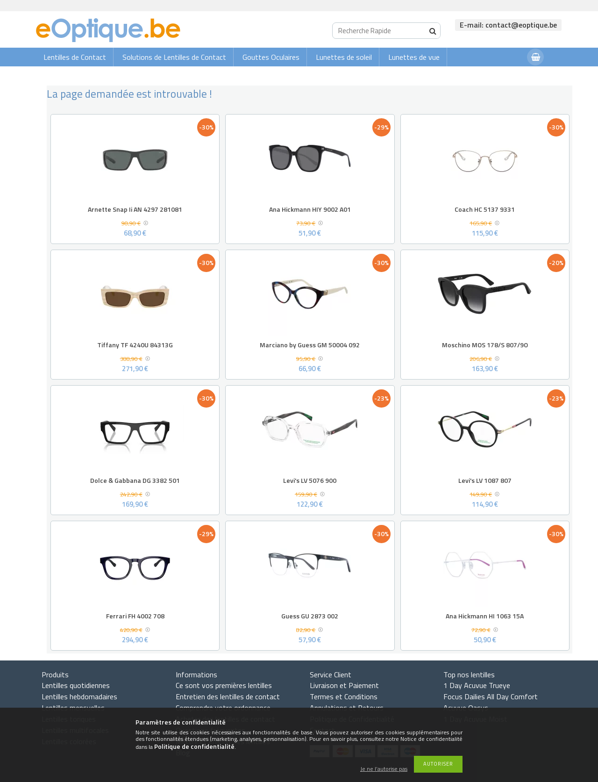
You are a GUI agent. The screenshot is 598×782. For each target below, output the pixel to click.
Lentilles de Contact (74, 57)
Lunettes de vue (414, 57)
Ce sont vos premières (224, 685)
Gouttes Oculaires (270, 57)
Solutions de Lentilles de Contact (174, 57)
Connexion (501, 75)
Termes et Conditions (343, 696)
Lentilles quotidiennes (76, 685)
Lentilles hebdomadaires (79, 696)
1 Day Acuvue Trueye (476, 685)
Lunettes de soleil (344, 57)
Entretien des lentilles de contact (228, 696)
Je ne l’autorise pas (383, 769)
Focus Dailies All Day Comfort (490, 696)
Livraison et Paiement (344, 685)
